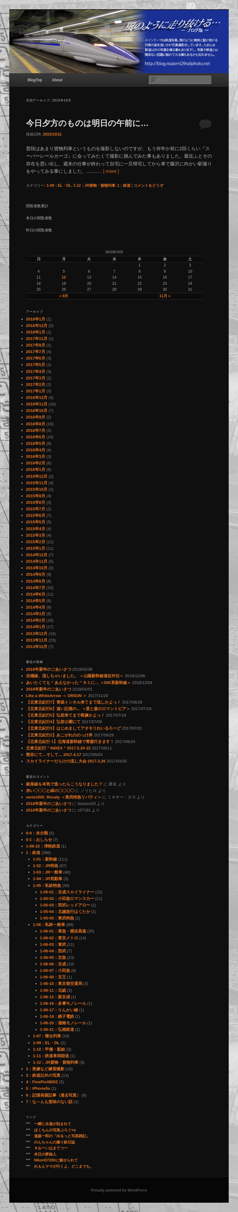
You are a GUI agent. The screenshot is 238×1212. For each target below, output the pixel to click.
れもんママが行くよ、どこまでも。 (64, 1166)
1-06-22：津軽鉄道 (43, 846)
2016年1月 (35, 469)
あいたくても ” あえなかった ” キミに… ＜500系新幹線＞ (78, 682)
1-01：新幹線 (45, 859)
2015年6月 (35, 515)
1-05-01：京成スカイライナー (67, 892)
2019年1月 (35, 319)
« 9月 (64, 296)
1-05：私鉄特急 (47, 885)
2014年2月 (35, 620)
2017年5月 (35, 364)
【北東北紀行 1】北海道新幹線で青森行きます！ (70, 741)
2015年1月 (35, 548)
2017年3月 (35, 378)
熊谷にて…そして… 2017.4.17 (53, 754)
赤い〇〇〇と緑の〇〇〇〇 (50, 790)
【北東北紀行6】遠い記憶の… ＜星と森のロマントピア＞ (78, 708)
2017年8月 (35, 345)
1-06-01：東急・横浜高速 (63, 931)
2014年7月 (35, 587)
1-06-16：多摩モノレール (63, 1003)
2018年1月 (35, 332)
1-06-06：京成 (53, 964)
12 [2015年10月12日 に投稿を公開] (64, 277)
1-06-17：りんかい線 (59, 1010)
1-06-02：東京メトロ (59, 938)
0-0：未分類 (37, 833)
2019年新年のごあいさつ (48, 669)
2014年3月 (35, 613)
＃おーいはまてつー (51, 1148)
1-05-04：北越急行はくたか (65, 911)
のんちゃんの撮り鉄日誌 (54, 1142)
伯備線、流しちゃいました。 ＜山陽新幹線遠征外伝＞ (75, 675)
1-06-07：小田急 (55, 970)
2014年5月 (35, 600)
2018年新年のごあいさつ (48, 689)
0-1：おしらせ (39, 839)
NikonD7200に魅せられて (56, 1160)
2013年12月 (36, 633)
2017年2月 (35, 384)
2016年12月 (36, 397)
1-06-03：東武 (53, 944)
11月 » (164, 296)
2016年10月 (36, 410)
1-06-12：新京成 (55, 997)
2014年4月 (35, 607)
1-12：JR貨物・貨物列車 (94, 185)
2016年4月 (35, 450)
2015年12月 (36, 476)
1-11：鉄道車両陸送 (51, 1055)
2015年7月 (35, 509)
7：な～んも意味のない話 (49, 1101)
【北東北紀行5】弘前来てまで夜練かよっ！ (65, 715)
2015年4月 (35, 528)
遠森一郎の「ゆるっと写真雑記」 (62, 1136)
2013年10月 (36, 646)
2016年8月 (35, 424)
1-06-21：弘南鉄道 (57, 1029)
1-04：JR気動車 (47, 878)
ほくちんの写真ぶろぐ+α (55, 1130)
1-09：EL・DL (58, 185)
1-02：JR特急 (45, 865)
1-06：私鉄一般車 (49, 924)
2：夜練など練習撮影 (45, 1069)
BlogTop (35, 80)
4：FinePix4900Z (42, 1082)
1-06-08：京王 (53, 977)
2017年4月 (35, 371)
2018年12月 (36, 325)
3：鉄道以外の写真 (43, 1075)
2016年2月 (35, 463)
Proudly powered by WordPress (119, 1190)
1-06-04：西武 (53, 951)
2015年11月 (36, 483)
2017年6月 (35, 358)
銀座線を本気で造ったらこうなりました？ (64, 784)
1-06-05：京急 (53, 957)
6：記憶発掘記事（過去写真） (53, 1095)
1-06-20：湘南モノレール (63, 1023)
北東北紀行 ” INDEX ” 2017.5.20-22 (58, 748)
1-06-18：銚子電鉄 (57, 1016)
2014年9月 (35, 574)
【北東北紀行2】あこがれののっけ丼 (59, 735)
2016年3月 (35, 456)
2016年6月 (35, 437)
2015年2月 (35, 541)
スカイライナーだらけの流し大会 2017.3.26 (65, 761)
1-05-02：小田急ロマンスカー (67, 898)
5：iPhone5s (38, 1088)
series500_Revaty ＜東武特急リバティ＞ (63, 797)
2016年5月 (35, 443)
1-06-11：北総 (53, 990)
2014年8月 (35, 581)
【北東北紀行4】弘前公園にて (53, 721)
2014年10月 (36, 568)
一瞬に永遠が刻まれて (52, 1124)
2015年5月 (35, 522)
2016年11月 (36, 404)
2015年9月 (35, 496)
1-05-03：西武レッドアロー (65, 905)
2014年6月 (35, 594)
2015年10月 (36, 489)
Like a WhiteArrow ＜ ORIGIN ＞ (56, 695)
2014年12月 (36, 554)
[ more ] (111, 171)
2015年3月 (35, 535)
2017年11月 (36, 338)
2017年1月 (35, 391)
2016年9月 (35, 417)
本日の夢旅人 (45, 1154)
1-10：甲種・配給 (49, 1049)
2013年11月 (36, 640)
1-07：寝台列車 (47, 1036)
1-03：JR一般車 (47, 872)
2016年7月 (35, 430)
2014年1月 (35, 626)
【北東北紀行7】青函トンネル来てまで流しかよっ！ (73, 702)
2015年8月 (35, 502)
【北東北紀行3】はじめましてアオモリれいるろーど (73, 728)
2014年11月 (36, 561)
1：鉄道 (124, 185)
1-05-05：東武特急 (57, 918)
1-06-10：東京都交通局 (61, 983)
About (57, 80)
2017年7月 (35, 351)
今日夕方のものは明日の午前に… (87, 123)
